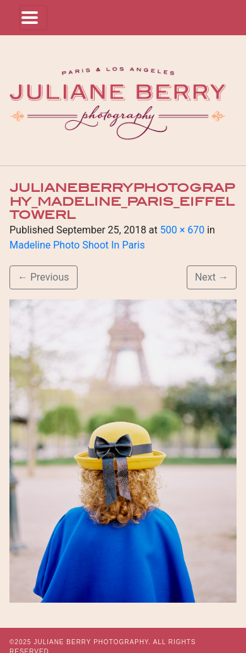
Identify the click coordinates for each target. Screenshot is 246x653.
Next (211, 277)
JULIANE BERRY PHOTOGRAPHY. (92, 642)
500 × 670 (182, 230)
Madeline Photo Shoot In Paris (77, 245)
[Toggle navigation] (33, 17)
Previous (43, 277)
